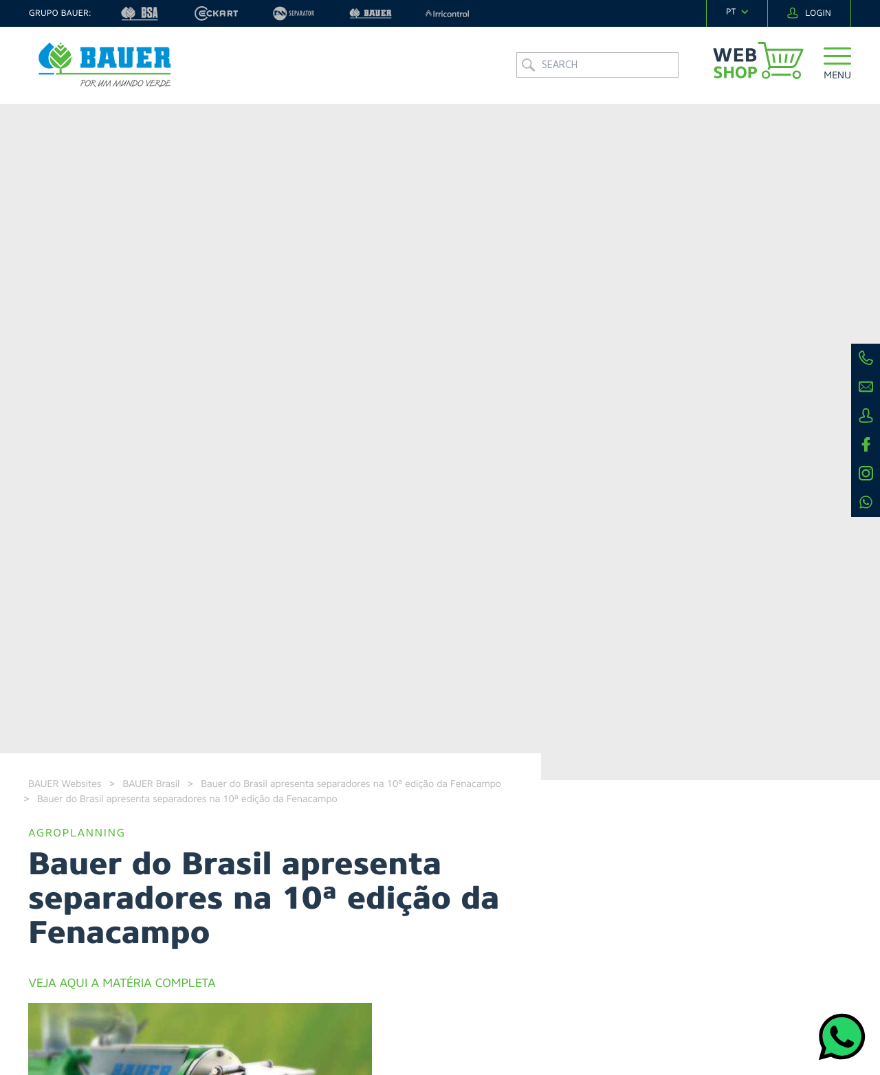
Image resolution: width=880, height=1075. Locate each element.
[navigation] (737, 12)
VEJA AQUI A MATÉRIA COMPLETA (121, 983)
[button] (837, 64)
